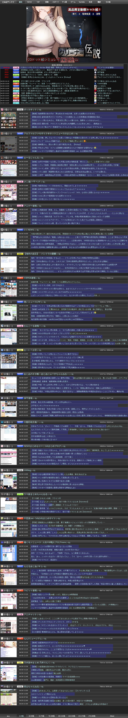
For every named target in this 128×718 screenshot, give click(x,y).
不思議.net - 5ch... (104, 98)
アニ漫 (64, 2)
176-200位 (91, 716)
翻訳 (99, 2)
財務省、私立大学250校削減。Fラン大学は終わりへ (41, 72)
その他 (108, 2)
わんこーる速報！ (32, 326)
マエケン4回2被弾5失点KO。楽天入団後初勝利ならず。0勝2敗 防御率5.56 (49, 91)
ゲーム (73, 2)
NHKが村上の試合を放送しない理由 (35, 103)
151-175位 (81, 716)
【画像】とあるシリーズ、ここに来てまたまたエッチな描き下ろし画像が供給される (54, 100)
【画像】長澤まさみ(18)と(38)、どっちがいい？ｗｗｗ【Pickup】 (46, 77)
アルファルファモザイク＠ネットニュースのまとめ (48, 133)
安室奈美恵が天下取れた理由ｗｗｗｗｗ (36, 95)
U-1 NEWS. (101, 70)
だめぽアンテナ (8, 2)
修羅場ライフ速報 (104, 88)
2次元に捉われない (104, 93)
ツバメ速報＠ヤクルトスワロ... (109, 103)
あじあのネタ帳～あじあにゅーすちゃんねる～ (46, 374)
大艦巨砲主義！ (31, 422)
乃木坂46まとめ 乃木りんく (37, 662)
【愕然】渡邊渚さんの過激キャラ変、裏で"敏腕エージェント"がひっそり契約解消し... (54, 98)
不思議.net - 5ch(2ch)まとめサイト (40, 518)
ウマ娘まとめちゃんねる (106, 75)
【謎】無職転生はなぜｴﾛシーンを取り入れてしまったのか (43, 93)
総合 (20, 2)
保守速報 (100, 72)
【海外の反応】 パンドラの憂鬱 (40, 254)
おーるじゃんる (31, 158)
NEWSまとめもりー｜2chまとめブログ (42, 446)
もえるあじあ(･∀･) (33, 566)
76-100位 (51, 716)
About (112, 716)
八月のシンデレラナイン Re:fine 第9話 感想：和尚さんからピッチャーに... (49, 67)
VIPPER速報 (102, 84)
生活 (90, 2)
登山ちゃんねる (31, 686)
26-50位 (31, 716)
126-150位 (71, 716)
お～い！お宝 (30, 350)
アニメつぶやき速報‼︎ (105, 67)
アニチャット (102, 100)
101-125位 (61, 716)
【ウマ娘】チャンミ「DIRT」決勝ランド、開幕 (39, 74)
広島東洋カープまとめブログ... (109, 91)
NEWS (29, 2)
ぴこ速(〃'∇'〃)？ (32, 182)
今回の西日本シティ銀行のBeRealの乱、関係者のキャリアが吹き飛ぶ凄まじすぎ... (53, 86)
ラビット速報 (30, 590)
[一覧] (39, 110)
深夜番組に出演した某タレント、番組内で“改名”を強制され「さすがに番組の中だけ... (54, 70)
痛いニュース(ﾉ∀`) (32, 302)
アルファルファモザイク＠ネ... (109, 77)
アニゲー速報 (30, 206)
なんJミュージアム (33, 638)
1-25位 (21, 716)
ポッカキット (30, 109)
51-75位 (41, 716)
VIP (38, 2)
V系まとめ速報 (103, 96)
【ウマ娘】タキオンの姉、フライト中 (35, 81)
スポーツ (55, 2)
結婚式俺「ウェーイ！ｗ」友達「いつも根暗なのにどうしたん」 (46, 83)
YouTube (82, 2)
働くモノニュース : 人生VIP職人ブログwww (45, 542)
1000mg (27, 470)
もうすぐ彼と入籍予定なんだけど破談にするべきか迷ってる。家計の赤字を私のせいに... (55, 88)
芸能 (46, 2)
